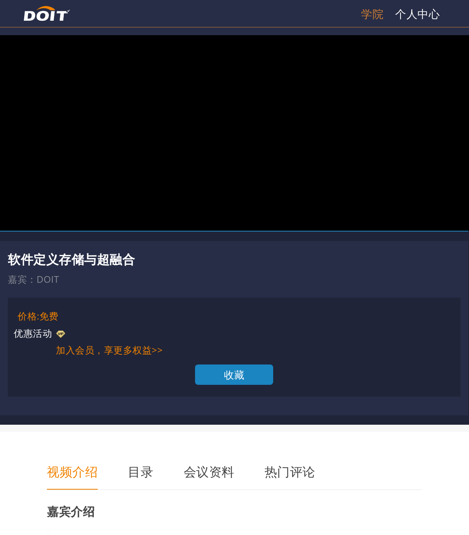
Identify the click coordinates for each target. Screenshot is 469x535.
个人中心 (417, 13)
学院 (372, 13)
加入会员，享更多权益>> (109, 349)
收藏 (234, 375)
